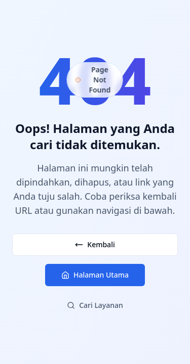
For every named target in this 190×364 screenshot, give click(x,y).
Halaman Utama (95, 275)
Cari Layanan (95, 305)
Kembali (95, 244)
